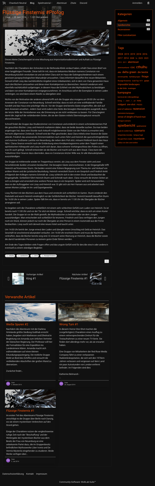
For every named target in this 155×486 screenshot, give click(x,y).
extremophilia (123, 77)
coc (132, 67)
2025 (140, 58)
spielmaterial (141, 126)
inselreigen (132, 88)
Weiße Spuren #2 (17, 324)
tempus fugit (138, 135)
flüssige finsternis (48, 256)
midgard (122, 104)
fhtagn (145, 76)
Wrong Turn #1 (68, 324)
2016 (144, 54)
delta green (129, 72)
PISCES (139, 105)
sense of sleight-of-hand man (132, 117)
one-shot (131, 104)
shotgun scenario (124, 121)
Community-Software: (77, 482)
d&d (119, 72)
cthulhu (10, 256)
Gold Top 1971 (137, 81)
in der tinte (122, 88)
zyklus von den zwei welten (128, 143)
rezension (139, 108)
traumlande (139, 138)
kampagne (124, 92)
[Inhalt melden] (107, 261)
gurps (146, 81)
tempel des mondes (125, 135)
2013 (120, 62)
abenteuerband (123, 68)
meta (139, 101)
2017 (120, 58)
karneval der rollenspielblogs (128, 97)
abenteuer (133, 62)
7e (136, 58)
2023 (146, 58)
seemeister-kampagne (126, 113)
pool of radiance (125, 109)
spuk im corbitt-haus (125, 131)
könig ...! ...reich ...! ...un (127, 101)
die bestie (143, 72)
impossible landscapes (129, 84)
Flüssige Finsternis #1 (73, 278)
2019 (132, 54)
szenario (139, 130)
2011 (125, 62)
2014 (34, 256)
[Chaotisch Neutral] (4, 3)
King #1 (31, 278)
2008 (132, 58)
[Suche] (148, 3)
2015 (126, 54)
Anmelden (137, 3)
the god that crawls (125, 139)
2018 (138, 54)
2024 (120, 54)
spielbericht (23, 256)
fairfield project (134, 77)
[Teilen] (109, 23)
